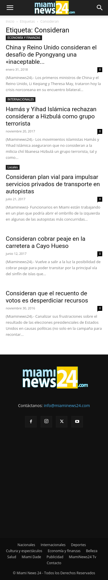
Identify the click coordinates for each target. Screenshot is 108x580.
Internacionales (53, 544)
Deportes (78, 544)
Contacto (54, 562)
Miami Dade (31, 556)
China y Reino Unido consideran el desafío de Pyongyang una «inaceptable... (51, 54)
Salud (11, 556)
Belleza (92, 550)
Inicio (10, 21)
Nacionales (26, 544)
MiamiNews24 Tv (82, 556)
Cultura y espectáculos (24, 550)
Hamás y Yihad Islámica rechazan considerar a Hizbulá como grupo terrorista (51, 116)
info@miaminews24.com (67, 405)
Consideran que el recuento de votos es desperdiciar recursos (47, 297)
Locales (12, 167)
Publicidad (55, 556)
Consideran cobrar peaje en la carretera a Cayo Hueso (46, 242)
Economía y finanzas (64, 550)
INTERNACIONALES (20, 99)
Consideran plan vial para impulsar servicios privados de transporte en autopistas (53, 184)
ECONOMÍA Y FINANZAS (23, 38)
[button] (10, 8)
